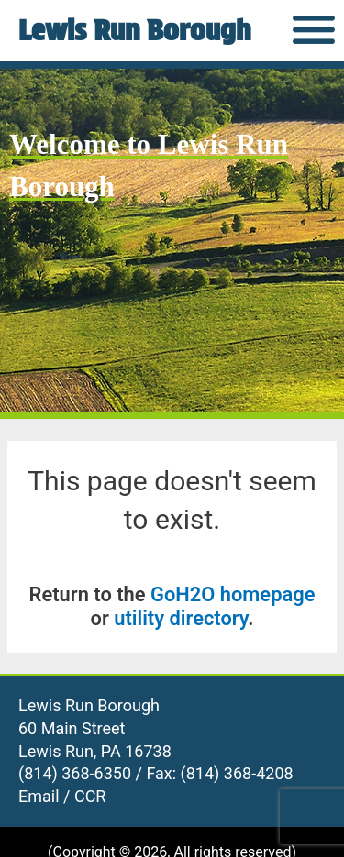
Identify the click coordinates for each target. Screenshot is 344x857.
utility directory (181, 618)
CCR (90, 796)
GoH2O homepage (232, 594)
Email (39, 796)
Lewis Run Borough (134, 30)
